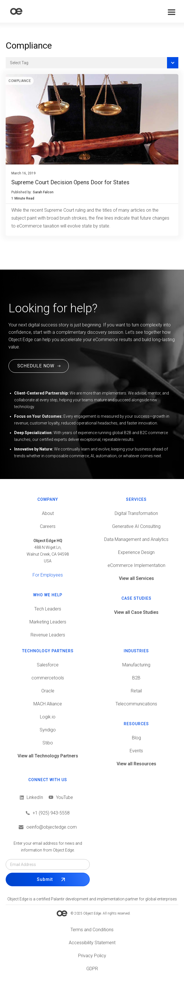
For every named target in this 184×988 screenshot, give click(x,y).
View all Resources (136, 763)
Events (136, 750)
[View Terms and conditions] (92, 930)
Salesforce (48, 665)
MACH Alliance (47, 704)
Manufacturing (136, 665)
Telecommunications (136, 704)
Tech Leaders (47, 609)
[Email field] (48, 864)
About (48, 513)
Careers (47, 526)
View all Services (136, 578)
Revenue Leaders (48, 635)
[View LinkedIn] (31, 797)
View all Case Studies (136, 612)
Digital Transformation (136, 513)
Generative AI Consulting (136, 526)
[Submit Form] (48, 879)
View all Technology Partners (48, 756)
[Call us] (48, 813)
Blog (136, 737)
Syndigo (48, 730)
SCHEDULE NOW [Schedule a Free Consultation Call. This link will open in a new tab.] (35, 366)
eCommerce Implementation (136, 565)
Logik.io (47, 717)
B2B (136, 678)
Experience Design (136, 552)
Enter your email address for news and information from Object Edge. (48, 846)
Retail (136, 691)
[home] (16, 11)
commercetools (47, 678)
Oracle (47, 691)
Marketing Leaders (47, 622)
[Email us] (48, 827)
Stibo (47, 743)
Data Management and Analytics (136, 539)
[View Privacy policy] (92, 956)
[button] (172, 12)
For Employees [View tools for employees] (48, 575)
